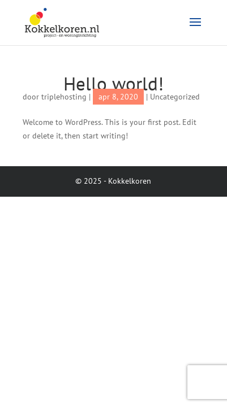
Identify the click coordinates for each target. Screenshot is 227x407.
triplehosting (64, 97)
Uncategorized (175, 97)
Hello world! (113, 83)
